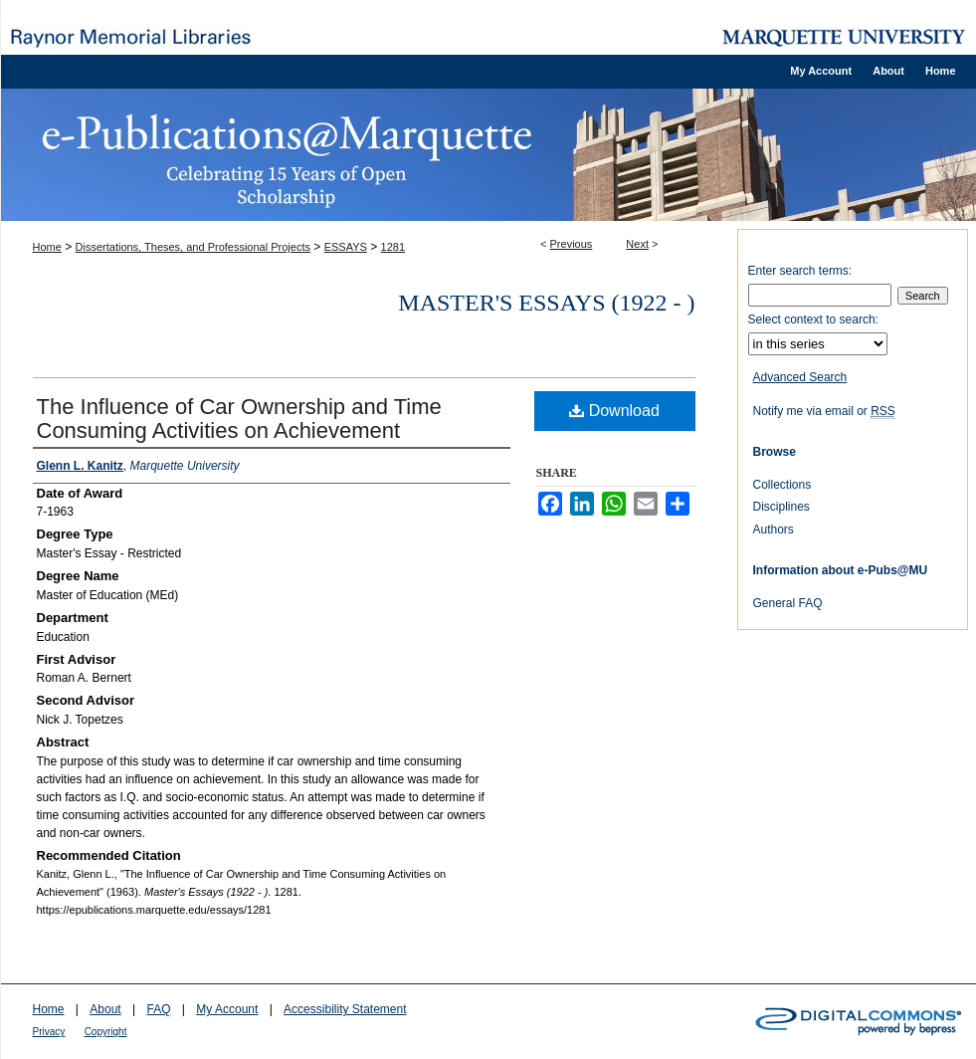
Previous (571, 244)
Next (637, 244)
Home (47, 247)
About (105, 1009)
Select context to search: (813, 319)
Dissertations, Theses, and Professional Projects (193, 247)
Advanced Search (800, 377)
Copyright (106, 1031)
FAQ (158, 1009)
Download (614, 410)
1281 (393, 247)
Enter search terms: (800, 271)
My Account (227, 1009)
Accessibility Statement (345, 1009)
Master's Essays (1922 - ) (546, 303)
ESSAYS (345, 247)
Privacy (49, 1031)
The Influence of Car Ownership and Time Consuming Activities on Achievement (239, 418)
